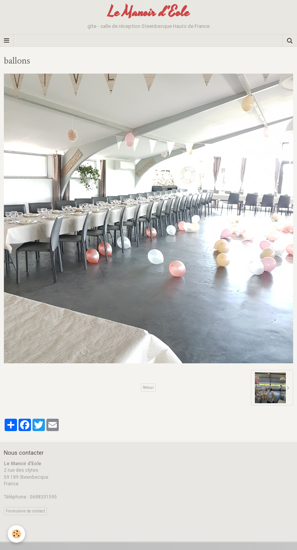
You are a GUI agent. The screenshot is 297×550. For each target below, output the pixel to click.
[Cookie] (16, 534)
